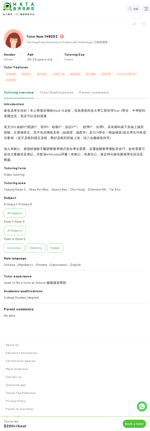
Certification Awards (20, 360)
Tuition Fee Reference (21, 392)
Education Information (21, 352)
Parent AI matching (19, 409)
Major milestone (17, 368)
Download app (16, 384)
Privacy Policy (16, 401)
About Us (12, 344)
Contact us (13, 376)
